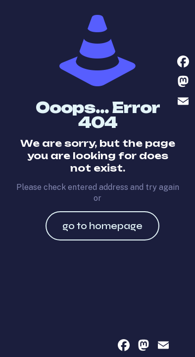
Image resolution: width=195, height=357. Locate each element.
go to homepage (102, 226)
